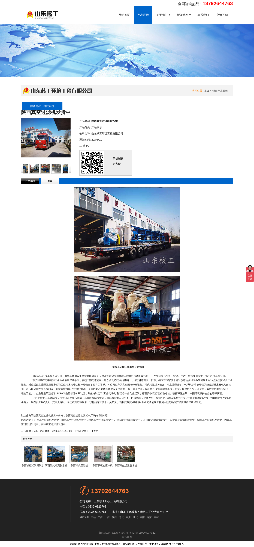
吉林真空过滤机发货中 (53, 424)
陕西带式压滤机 (79, 465)
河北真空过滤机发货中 (128, 419)
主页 (206, 90)
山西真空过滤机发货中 (73, 419)
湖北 (135, 517)
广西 (100, 517)
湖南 (142, 517)
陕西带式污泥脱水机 (56, 465)
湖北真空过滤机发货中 (182, 419)
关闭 (95, 431)
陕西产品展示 (220, 90)
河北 (121, 517)
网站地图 (127, 537)
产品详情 (30, 181)
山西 (107, 517)
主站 (93, 517)
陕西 (114, 517)
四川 (128, 517)
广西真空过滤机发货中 (46, 419)
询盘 (49, 181)
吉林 (156, 517)
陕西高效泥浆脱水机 (126, 465)
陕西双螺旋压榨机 (103, 465)
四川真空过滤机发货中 (155, 419)
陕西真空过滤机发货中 (101, 419)
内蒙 (149, 517)
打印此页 (81, 431)
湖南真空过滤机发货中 (209, 419)
